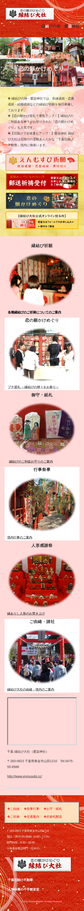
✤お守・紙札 (53, 809)
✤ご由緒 (13, 809)
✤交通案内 (31, 816)
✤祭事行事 (31, 809)
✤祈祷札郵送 (53, 816)
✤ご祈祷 (13, 816)
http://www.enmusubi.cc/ (24, 776)
